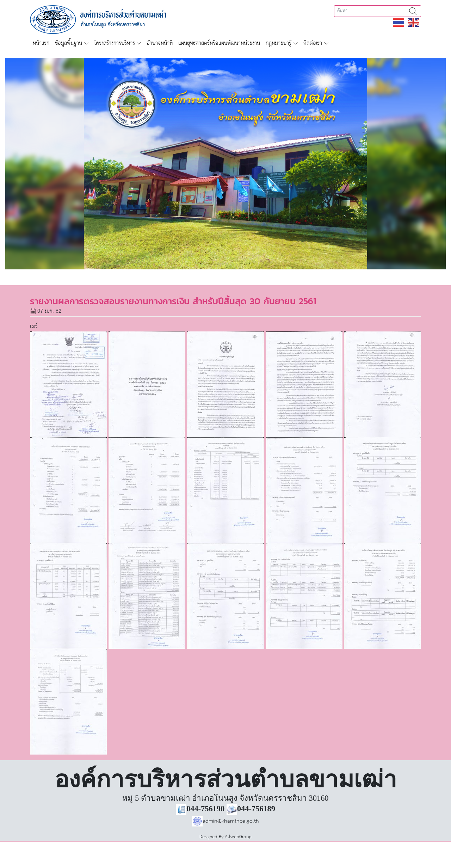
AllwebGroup (238, 836)
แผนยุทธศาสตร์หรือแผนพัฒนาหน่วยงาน (219, 43)
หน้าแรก (41, 43)
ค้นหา (413, 11)
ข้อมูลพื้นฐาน (68, 43)
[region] (225, 163)
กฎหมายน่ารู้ (278, 43)
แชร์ (34, 326)
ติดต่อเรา (312, 43)
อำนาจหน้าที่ (160, 43)
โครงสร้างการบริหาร (114, 43)
